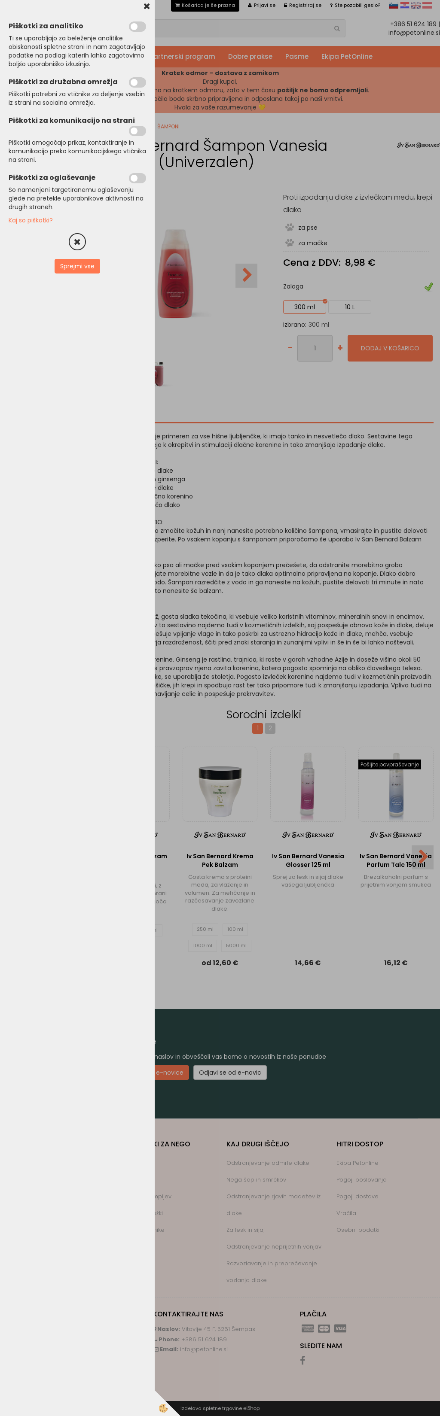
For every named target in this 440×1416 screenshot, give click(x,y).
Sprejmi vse (77, 266)
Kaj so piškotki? (31, 220)
